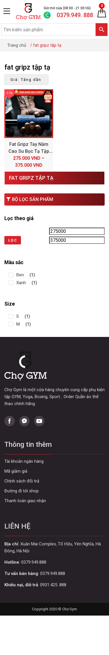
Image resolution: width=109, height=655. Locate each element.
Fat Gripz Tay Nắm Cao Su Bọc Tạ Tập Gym (28, 151)
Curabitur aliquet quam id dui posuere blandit (54, 491)
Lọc (12, 240)
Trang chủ (16, 45)
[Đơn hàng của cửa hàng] (26, 79)
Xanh (21, 282)
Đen (20, 274)
